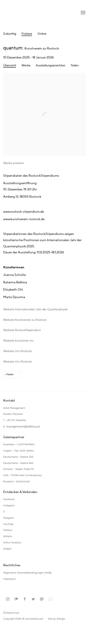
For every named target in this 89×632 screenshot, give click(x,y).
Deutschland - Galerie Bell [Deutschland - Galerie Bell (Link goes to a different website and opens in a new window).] (18, 463)
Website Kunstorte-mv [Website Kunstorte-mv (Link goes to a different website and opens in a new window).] (18, 341)
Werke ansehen (13, 163)
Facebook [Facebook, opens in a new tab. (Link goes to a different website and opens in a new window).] (24, 599)
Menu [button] (82, 13)
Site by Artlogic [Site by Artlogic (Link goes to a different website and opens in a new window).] (56, 618)
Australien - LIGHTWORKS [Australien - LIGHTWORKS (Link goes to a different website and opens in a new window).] (18, 444)
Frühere (27, 34)
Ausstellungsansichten (50, 65)
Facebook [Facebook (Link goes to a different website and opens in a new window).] (8, 499)
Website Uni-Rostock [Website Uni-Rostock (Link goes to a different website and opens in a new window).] (17, 351)
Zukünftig (9, 34)
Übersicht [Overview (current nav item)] (9, 65)
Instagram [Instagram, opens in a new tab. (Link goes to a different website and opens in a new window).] (7, 599)
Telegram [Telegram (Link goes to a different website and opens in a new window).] (8, 518)
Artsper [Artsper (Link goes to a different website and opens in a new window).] (7, 548)
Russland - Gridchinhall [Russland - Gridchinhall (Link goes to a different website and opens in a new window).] (16, 481)
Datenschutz (11, 612)
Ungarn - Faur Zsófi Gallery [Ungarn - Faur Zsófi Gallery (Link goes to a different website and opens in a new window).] (18, 450)
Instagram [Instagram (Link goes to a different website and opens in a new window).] (8, 505)
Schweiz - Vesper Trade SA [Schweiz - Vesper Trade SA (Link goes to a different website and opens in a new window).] (18, 469)
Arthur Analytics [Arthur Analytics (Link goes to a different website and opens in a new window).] (12, 542)
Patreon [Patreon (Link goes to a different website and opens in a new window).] (7, 530)
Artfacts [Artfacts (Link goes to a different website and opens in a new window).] (7, 536)
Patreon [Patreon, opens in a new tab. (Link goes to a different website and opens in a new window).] (16, 599)
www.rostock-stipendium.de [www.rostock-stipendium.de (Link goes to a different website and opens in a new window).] (23, 212)
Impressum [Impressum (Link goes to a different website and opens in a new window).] (9, 579)
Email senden (41, 599)
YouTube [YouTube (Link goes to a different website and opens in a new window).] (8, 524)
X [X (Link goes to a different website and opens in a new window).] (4, 511)
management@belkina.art (23, 427)
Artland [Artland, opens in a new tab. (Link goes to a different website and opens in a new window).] (50, 599)
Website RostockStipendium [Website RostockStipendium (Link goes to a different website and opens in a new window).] (22, 330)
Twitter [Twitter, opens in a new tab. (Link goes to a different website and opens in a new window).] (33, 599)
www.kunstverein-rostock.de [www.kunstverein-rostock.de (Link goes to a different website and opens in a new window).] (23, 219)
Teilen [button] (75, 65)
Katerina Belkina (20, 12)
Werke (26, 65)
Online (41, 34)
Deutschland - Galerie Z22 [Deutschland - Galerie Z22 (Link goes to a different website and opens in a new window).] (18, 457)
